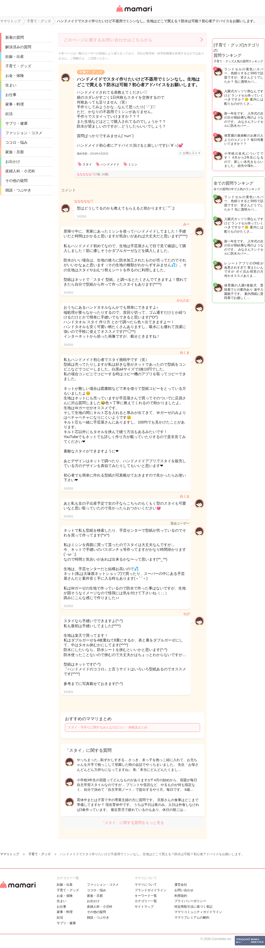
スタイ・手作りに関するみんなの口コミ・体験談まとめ (107, 727)
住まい (10, 85)
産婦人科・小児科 (20, 171)
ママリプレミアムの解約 (191, 917)
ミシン (133, 164)
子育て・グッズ (18, 66)
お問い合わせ (183, 890)
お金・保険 (14, 75)
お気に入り (191, 153)
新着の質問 (14, 37)
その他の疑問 (16, 180)
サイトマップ (144, 906)
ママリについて (146, 884)
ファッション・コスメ (23, 133)
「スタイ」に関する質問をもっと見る (132, 822)
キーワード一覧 (146, 896)
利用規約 (180, 896)
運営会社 (180, 884)
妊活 (9, 114)
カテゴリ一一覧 (146, 901)
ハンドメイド (110, 164)
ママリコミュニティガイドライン (198, 912)
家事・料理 (14, 104)
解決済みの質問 (18, 47)
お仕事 (10, 95)
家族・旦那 (14, 152)
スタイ (87, 164)
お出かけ (12, 161)
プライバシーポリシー (190, 901)
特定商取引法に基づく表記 (193, 906)
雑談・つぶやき (18, 190)
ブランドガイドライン (150, 890)
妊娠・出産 (14, 56)
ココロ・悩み (16, 142)
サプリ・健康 (16, 123)
